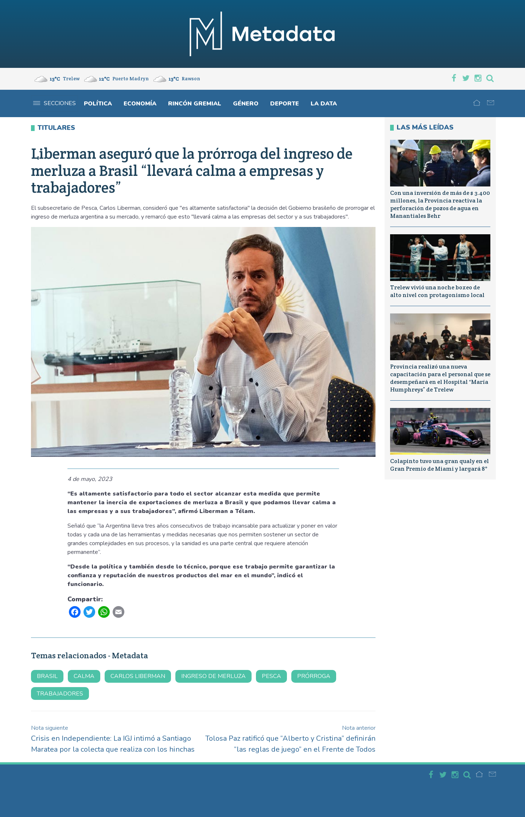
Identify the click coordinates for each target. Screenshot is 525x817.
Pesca (271, 676)
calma (84, 676)
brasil (47, 676)
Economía (140, 104)
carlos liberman (137, 676)
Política (98, 104)
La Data (324, 104)
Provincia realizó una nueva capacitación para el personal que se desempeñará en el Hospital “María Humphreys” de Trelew (440, 378)
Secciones (54, 103)
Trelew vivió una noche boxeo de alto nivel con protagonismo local (437, 291)
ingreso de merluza (213, 676)
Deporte (284, 104)
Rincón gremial (194, 104)
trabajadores (60, 694)
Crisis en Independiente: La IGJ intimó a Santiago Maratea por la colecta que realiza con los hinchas (113, 739)
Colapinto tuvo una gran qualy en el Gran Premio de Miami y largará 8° (439, 465)
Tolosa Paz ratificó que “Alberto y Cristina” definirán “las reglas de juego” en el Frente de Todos (290, 739)
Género (245, 104)
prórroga (313, 676)
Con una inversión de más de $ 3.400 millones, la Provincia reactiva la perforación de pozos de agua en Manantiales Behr (440, 204)
